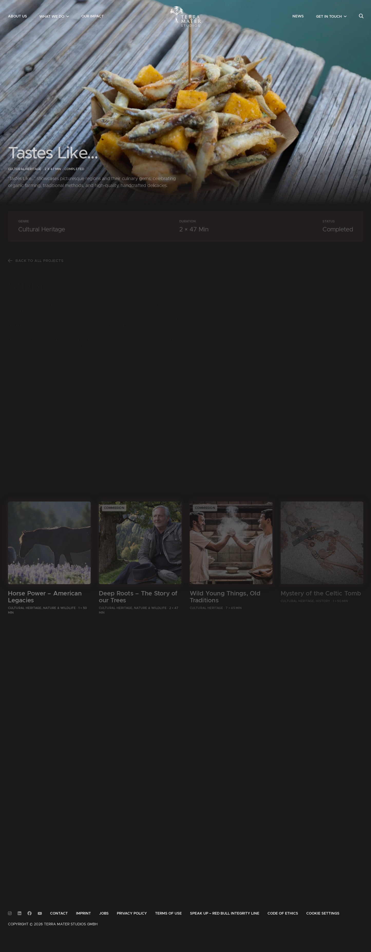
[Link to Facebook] (29, 913)
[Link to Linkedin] (19, 913)
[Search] (361, 16)
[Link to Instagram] (10, 913)
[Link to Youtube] (40, 913)
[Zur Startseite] (185, 16)
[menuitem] (17, 16)
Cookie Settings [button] (322, 913)
